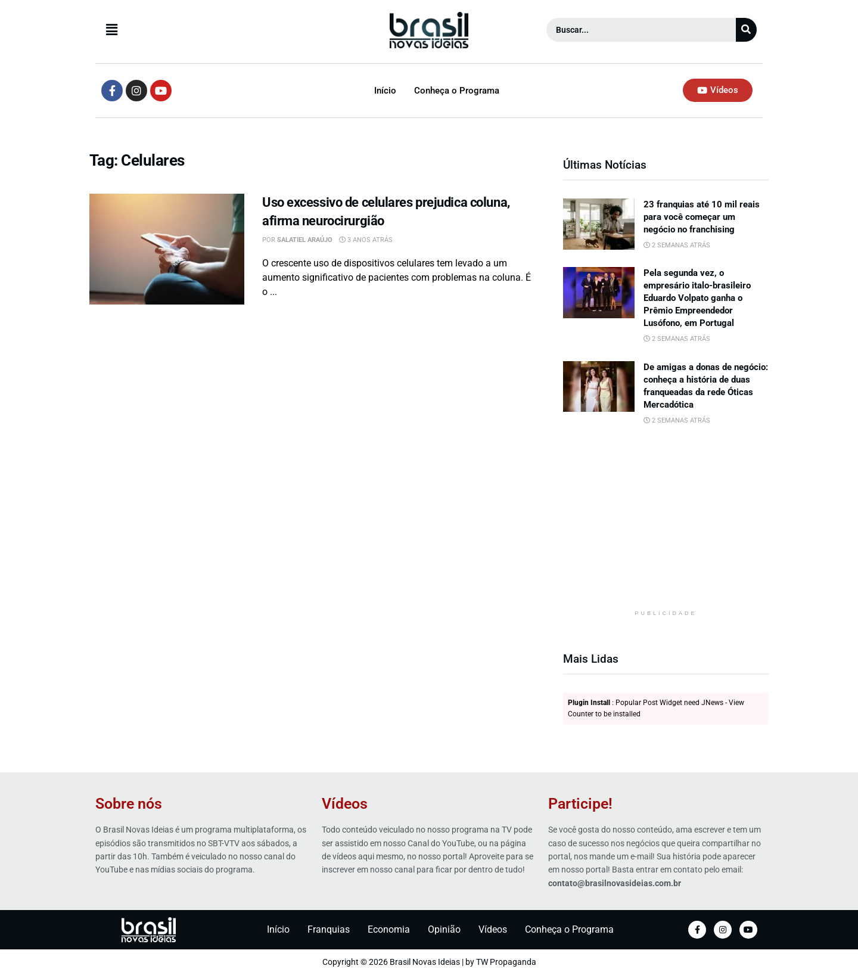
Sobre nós (128, 803)
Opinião (444, 929)
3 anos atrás (366, 240)
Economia (389, 929)
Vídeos (345, 803)
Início (385, 90)
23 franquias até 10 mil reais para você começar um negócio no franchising (702, 217)
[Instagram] (723, 930)
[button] (206, 29)
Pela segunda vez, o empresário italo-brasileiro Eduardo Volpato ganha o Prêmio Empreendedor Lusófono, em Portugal (697, 298)
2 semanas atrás (677, 245)
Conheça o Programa (456, 90)
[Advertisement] (666, 525)
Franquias (328, 929)
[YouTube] (748, 930)
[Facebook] (697, 930)
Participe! (580, 803)
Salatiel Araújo (304, 240)
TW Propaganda (506, 962)
